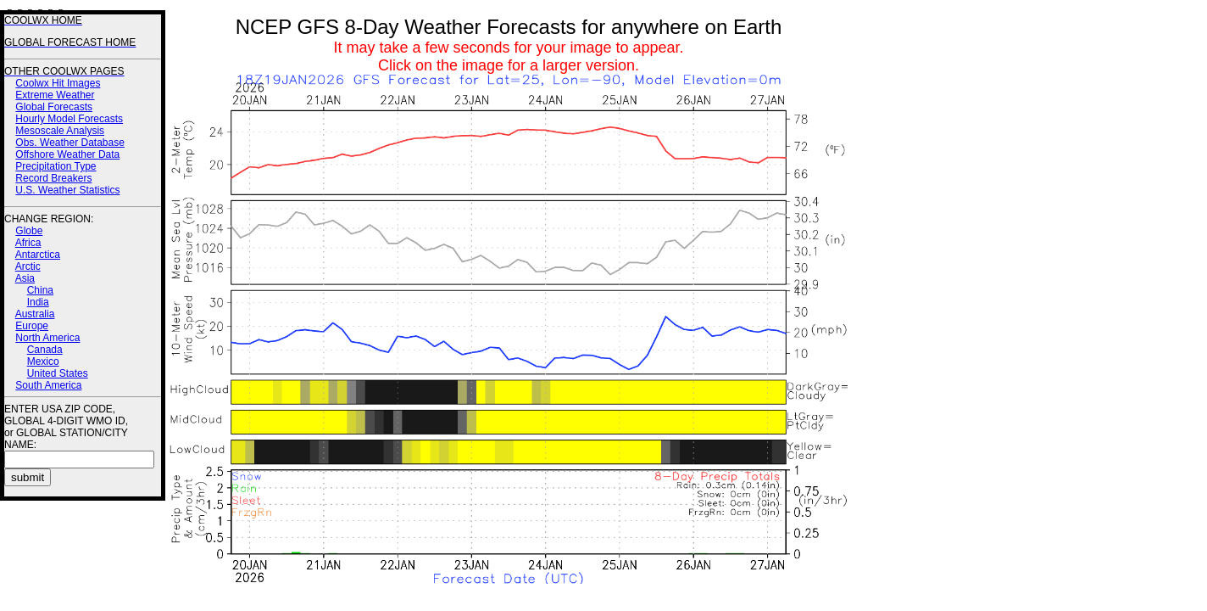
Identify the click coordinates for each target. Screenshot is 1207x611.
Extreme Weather (54, 95)
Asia (25, 278)
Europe (31, 326)
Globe (28, 231)
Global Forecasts (53, 107)
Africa (28, 243)
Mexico (43, 361)
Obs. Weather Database (70, 143)
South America (48, 385)
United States (57, 373)
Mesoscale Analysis (59, 131)
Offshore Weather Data (67, 154)
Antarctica (37, 255)
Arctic (28, 266)
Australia (35, 314)
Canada (45, 350)
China (40, 290)
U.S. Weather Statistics (67, 190)
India (38, 302)
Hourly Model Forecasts (69, 119)
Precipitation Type (55, 166)
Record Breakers (53, 178)
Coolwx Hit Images (57, 83)
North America (47, 338)
